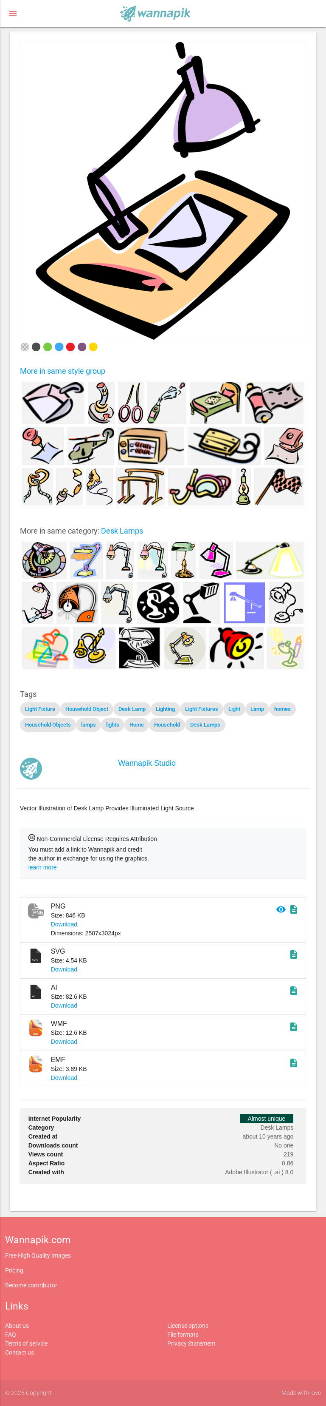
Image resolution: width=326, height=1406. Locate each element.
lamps (88, 724)
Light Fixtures (201, 709)
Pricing (14, 1270)
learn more (42, 867)
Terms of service (26, 1343)
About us (17, 1325)
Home (136, 724)
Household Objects (48, 724)
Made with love (301, 1392)
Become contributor (31, 1285)
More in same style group (62, 370)
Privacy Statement (191, 1343)
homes (282, 709)
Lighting (165, 709)
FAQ (10, 1334)
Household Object (86, 709)
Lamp (257, 709)
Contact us (19, 1352)
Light (234, 709)
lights (112, 724)
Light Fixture (40, 709)
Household (167, 724)
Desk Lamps (122, 530)
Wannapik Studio (147, 763)
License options (187, 1325)
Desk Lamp (132, 709)
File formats (183, 1334)
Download (64, 924)
